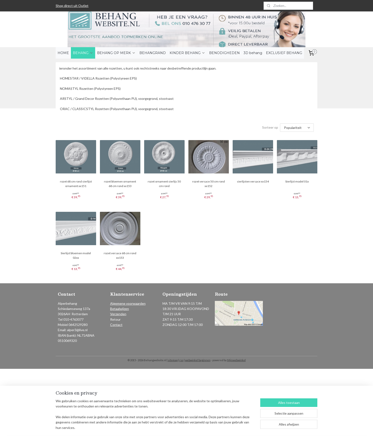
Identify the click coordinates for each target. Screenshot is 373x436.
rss (181, 360)
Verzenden (118, 314)
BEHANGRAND (152, 53)
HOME (63, 53)
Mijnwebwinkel (236, 360)
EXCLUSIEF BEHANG (284, 53)
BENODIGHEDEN (224, 53)
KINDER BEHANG (187, 53)
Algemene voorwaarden (128, 303)
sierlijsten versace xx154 (253, 181)
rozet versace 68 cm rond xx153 (120, 255)
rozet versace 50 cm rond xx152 (208, 184)
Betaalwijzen (119, 309)
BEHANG (83, 53)
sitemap (173, 360)
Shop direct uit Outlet (72, 6)
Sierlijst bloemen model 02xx (76, 255)
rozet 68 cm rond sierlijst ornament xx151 (76, 184)
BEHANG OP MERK (116, 53)
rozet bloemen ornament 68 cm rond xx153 (120, 184)
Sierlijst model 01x (297, 181)
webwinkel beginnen (198, 360)
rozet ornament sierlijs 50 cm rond (164, 184)
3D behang (253, 53)
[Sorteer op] (297, 128)
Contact (116, 325)
